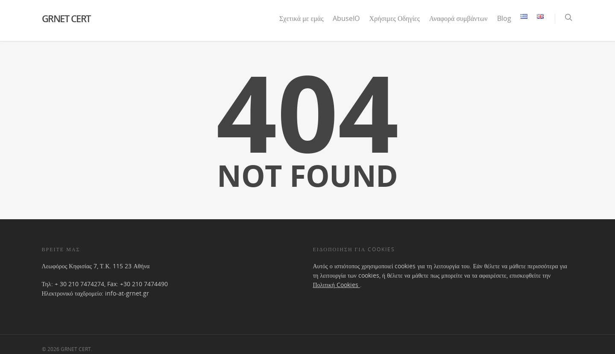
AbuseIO (346, 18)
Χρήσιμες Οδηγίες (394, 18)
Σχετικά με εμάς (301, 18)
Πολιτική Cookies (336, 285)
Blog (504, 18)
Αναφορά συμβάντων (458, 18)
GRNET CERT (66, 18)
